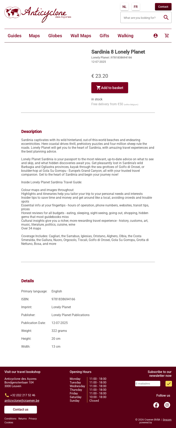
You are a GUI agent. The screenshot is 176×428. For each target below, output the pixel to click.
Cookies (8, 422)
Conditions (10, 418)
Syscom (167, 419)
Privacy (33, 418)
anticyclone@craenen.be (21, 401)
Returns (22, 418)
